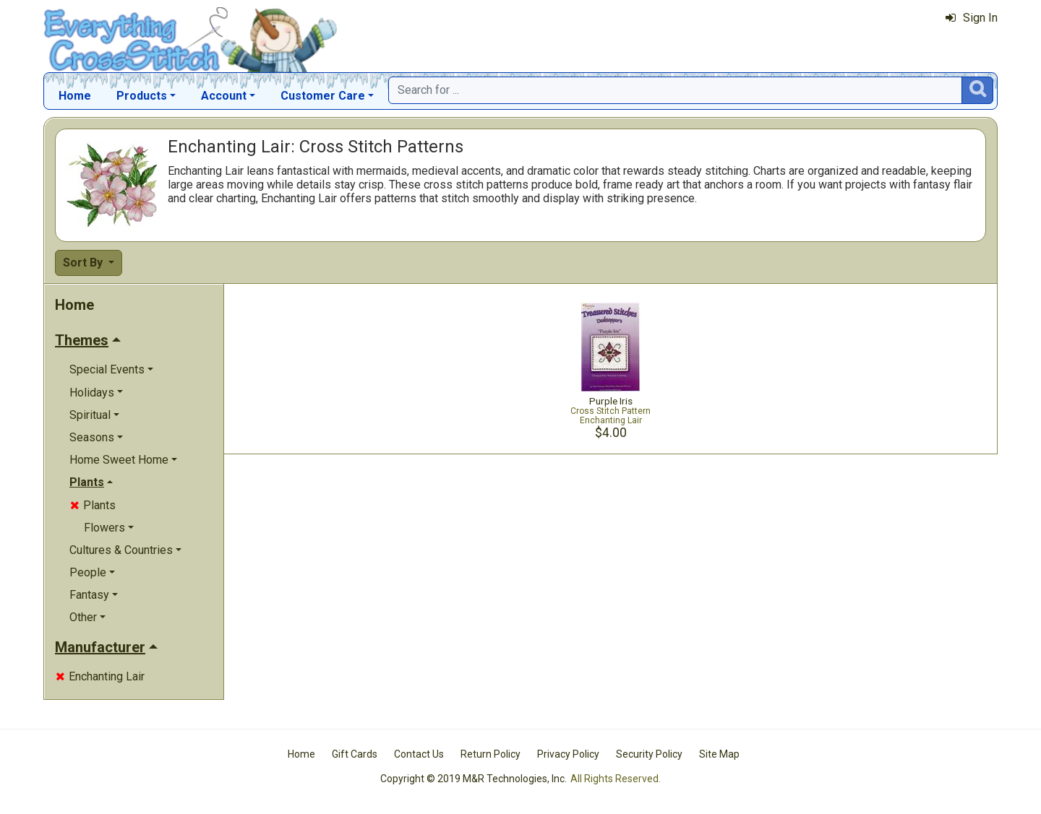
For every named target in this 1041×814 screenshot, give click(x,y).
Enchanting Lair (100, 676)
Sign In (972, 18)
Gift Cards (354, 754)
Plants (93, 505)
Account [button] (224, 96)
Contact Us (419, 754)
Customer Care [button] (322, 96)
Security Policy (649, 754)
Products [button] (141, 96)
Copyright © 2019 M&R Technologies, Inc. (473, 778)
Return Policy (490, 754)
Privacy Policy (568, 754)
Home (75, 96)
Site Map (719, 754)
